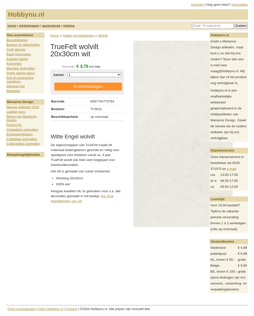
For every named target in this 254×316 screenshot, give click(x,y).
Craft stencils (16, 49)
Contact (71, 309)
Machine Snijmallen (20, 68)
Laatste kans (15, 112)
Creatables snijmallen (22, 129)
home (11, 26)
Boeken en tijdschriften (23, 45)
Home (54, 35)
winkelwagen (29, 26)
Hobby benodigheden (78, 35)
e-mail (231, 169)
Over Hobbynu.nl (50, 309)
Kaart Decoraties (18, 54)
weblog (68, 26)
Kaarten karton (17, 59)
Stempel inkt (15, 86)
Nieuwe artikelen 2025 (22, 107)
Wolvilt (103, 35)
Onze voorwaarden (21, 309)
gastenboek (51, 26)
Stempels (13, 91)
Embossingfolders (19, 134)
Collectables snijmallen (23, 144)
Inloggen (197, 4)
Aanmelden (239, 4)
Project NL (14, 125)
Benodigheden (17, 40)
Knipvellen (14, 63)
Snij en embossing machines (19, 79)
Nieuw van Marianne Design (21, 118)
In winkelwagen (88, 86)
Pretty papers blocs (20, 73)
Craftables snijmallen (21, 139)
